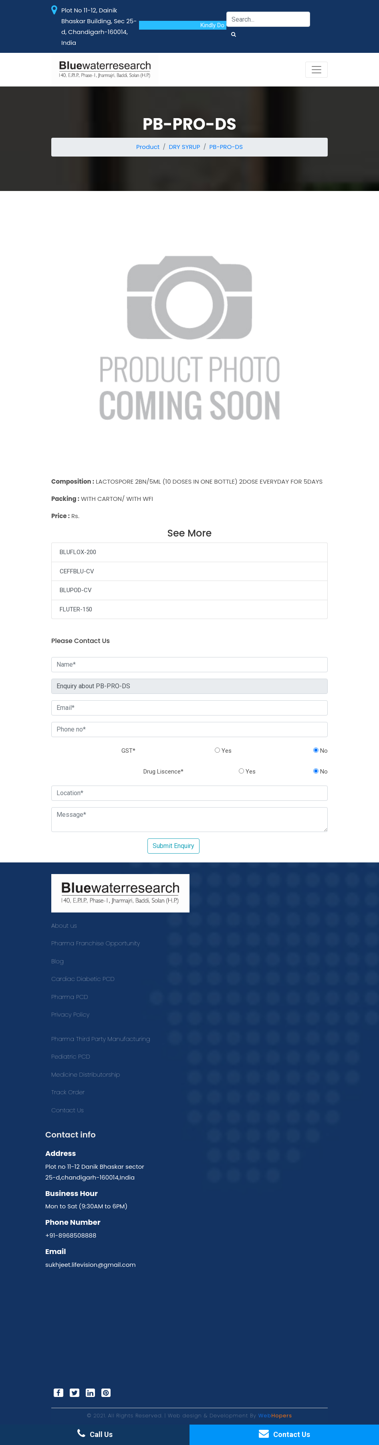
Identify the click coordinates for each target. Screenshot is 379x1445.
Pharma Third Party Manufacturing (100, 1039)
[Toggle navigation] (316, 70)
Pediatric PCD (70, 1056)
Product (147, 147)
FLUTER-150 (76, 609)
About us (64, 925)
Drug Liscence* (163, 771)
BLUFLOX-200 (78, 552)
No (320, 750)
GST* (128, 750)
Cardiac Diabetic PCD (83, 979)
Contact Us (67, 1110)
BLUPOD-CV (76, 590)
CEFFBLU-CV (77, 571)
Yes (223, 750)
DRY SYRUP (184, 147)
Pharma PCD (69, 997)
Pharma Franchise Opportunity (95, 943)
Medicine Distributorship (85, 1074)
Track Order (68, 1092)
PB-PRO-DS (226, 147)
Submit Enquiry (173, 846)
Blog (57, 961)
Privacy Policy (70, 1014)
